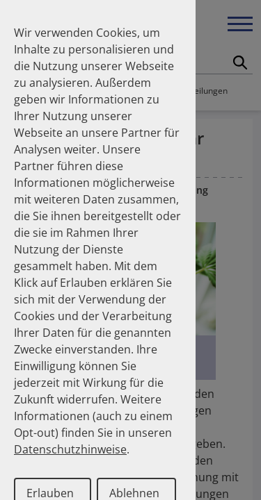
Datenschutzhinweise (70, 449)
